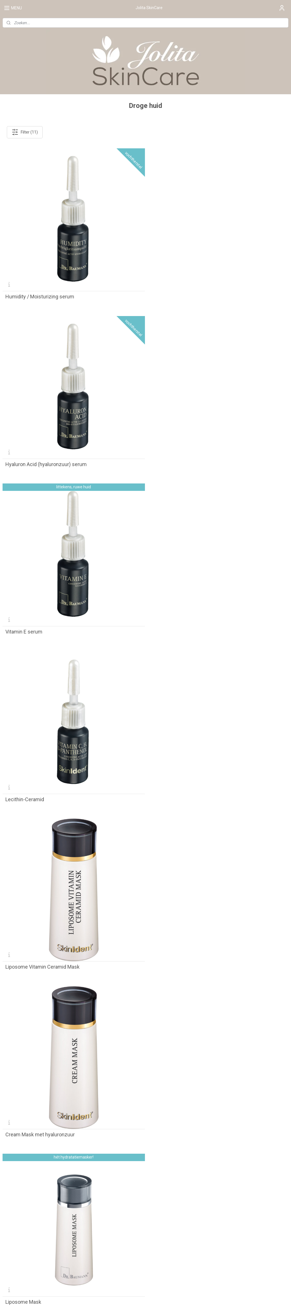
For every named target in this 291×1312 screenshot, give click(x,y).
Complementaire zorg (22, 1190)
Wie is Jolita (13, 1209)
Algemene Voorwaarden (218, 1171)
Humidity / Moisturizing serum (39, 295)
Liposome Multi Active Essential (41, 1123)
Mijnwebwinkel (205, 1301)
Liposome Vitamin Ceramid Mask (42, 626)
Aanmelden (17, 1276)
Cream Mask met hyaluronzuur (185, 626)
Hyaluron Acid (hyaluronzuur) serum (191, 295)
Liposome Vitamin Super (178, 792)
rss (137, 1301)
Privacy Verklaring (212, 1177)
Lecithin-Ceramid (170, 460)
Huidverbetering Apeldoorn (27, 1215)
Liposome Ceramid (26, 957)
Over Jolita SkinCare (21, 1196)
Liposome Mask (23, 792)
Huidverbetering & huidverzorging (33, 1203)
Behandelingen (16, 1183)
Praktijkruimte (15, 1177)
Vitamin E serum (23, 460)
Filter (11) (25, 132)
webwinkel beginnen (157, 1301)
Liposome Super (169, 957)
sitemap (126, 1301)
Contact (203, 1183)
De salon (10, 1171)
